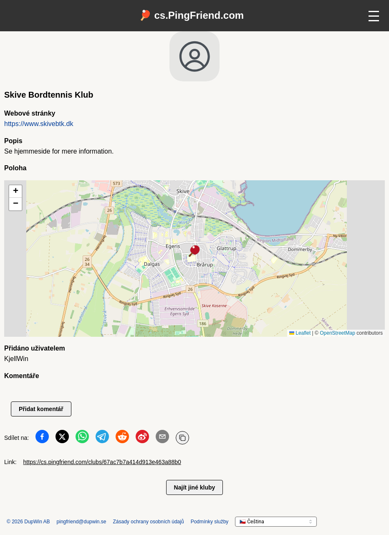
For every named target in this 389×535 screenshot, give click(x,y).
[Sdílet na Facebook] (42, 438)
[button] (194, 251)
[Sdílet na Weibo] (142, 438)
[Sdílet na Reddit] (122, 438)
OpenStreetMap (337, 333)
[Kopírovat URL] (182, 437)
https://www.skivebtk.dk (38, 123)
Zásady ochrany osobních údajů (148, 522)
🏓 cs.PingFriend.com (191, 15)
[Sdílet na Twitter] (62, 438)
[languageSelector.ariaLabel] (276, 522)
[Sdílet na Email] (162, 438)
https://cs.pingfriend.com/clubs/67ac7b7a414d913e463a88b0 (102, 462)
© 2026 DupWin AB (28, 522)
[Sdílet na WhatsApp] (82, 438)
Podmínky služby (210, 522)
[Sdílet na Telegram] (102, 438)
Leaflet (300, 333)
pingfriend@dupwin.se (81, 522)
